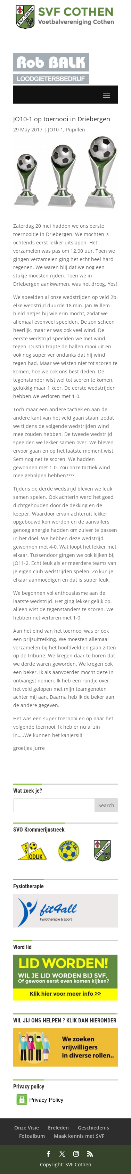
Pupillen (75, 129)
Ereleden (58, 1127)
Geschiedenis (93, 1127)
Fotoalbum (32, 1136)
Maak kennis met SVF (79, 1136)
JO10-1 (55, 129)
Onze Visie (26, 1127)
